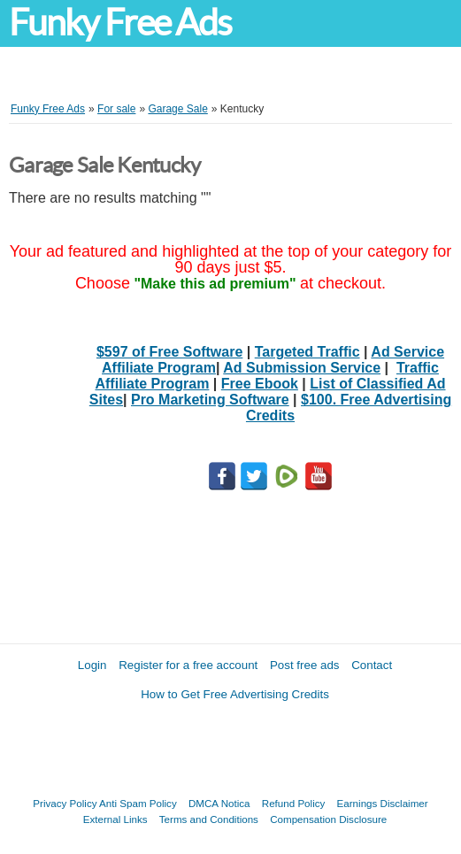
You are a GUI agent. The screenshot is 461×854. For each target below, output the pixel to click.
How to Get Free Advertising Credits (235, 694)
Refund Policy (294, 803)
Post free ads (305, 665)
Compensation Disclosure (328, 819)
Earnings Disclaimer (382, 803)
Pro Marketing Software (210, 399)
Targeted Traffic (307, 351)
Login (92, 665)
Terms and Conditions (208, 819)
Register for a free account (188, 665)
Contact (371, 665)
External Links (115, 819)
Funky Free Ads (120, 22)
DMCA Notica (219, 803)
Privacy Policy (64, 803)
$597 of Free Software (169, 351)
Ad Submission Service (301, 367)
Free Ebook (259, 383)
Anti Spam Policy (138, 803)
